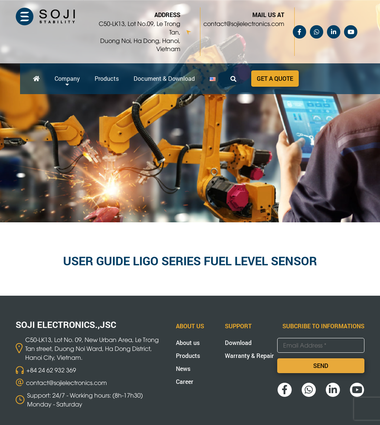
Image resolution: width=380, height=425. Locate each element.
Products (107, 78)
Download (238, 342)
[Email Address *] (320, 345)
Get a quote (275, 78)
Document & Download (164, 78)
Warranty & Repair (249, 355)
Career (184, 381)
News (183, 368)
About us (188, 342)
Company (67, 78)
